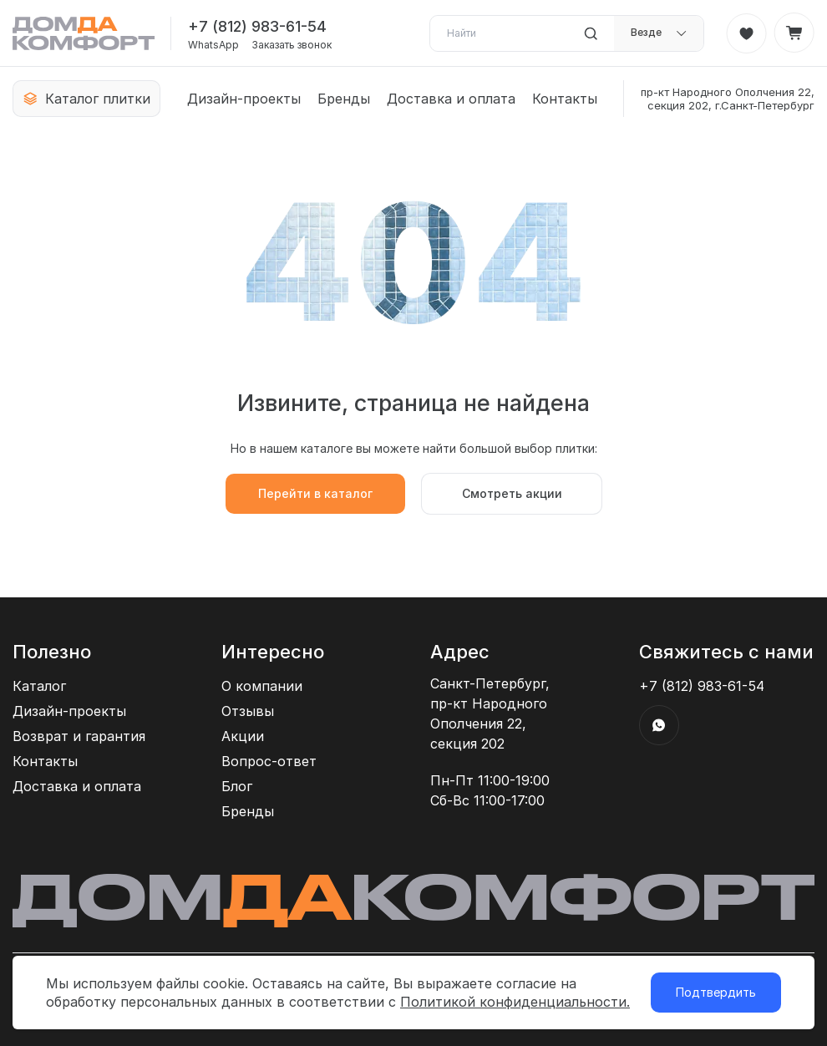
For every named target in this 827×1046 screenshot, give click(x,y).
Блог (236, 786)
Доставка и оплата (451, 98)
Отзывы (247, 711)
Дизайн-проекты (244, 98)
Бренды (343, 98)
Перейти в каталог (315, 493)
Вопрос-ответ (269, 761)
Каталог (39, 686)
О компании (261, 686)
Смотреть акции (512, 493)
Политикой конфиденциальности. (515, 1001)
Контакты (564, 98)
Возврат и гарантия (79, 736)
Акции (242, 736)
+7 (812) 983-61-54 (257, 26)
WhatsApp (213, 45)
